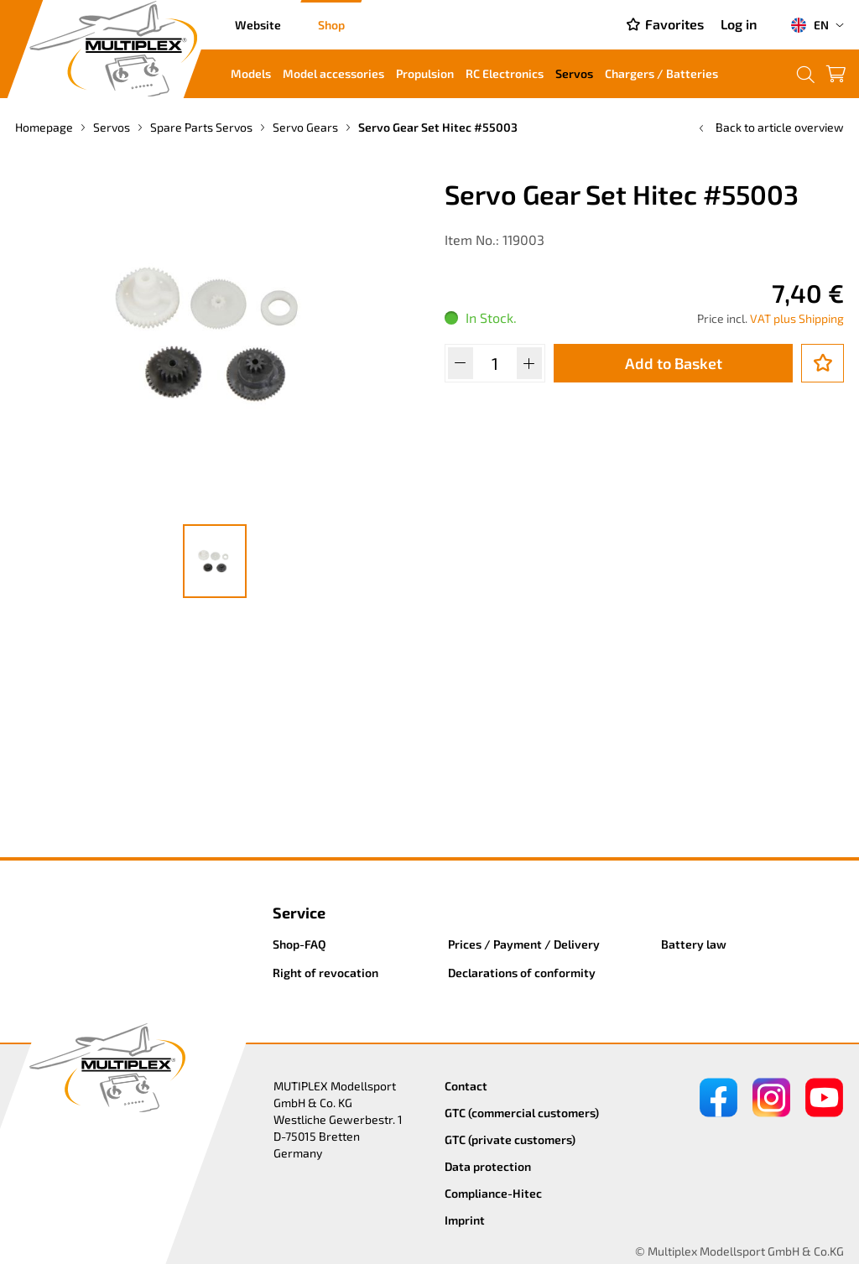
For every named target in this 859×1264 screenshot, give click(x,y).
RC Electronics (505, 73)
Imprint (465, 1220)
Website (258, 25)
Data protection (488, 1166)
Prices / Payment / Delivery (524, 944)
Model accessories (333, 73)
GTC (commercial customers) (522, 1112)
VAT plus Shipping (797, 318)
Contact (466, 1086)
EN (809, 25)
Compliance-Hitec (493, 1193)
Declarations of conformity (522, 972)
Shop (331, 25)
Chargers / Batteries (661, 73)
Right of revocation (325, 972)
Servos (574, 73)
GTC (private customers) (510, 1139)
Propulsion (425, 73)
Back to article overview (769, 127)
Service (299, 912)
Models (251, 73)
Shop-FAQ (299, 944)
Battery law (693, 944)
